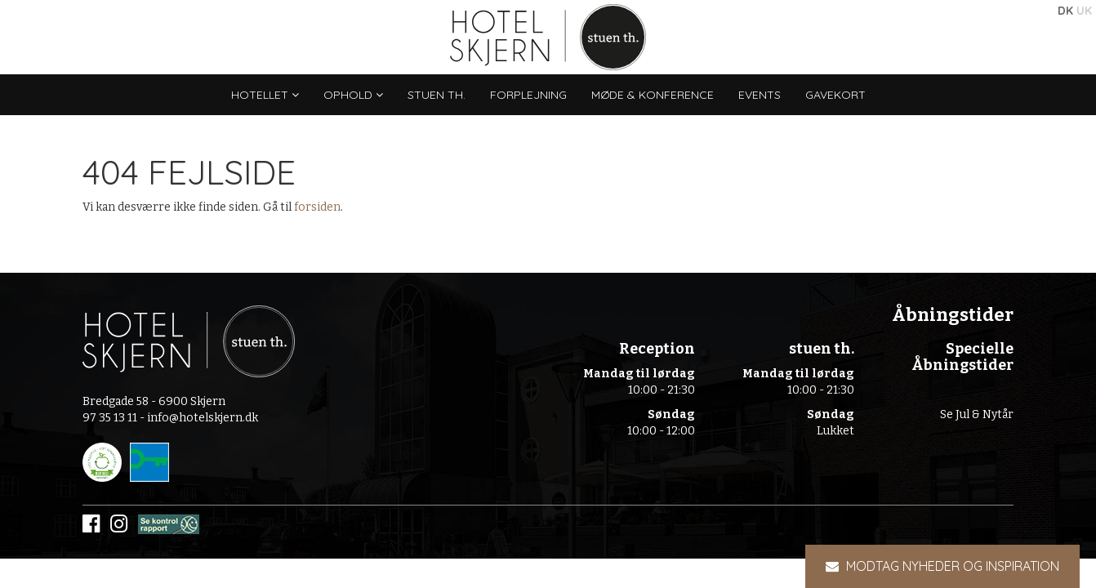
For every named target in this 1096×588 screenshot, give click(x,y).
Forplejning (528, 94)
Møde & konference (652, 94)
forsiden (317, 207)
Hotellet (265, 94)
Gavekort (835, 94)
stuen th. (437, 94)
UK (1084, 10)
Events (759, 94)
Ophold (353, 94)
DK (1065, 10)
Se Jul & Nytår (977, 414)
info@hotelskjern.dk (202, 418)
